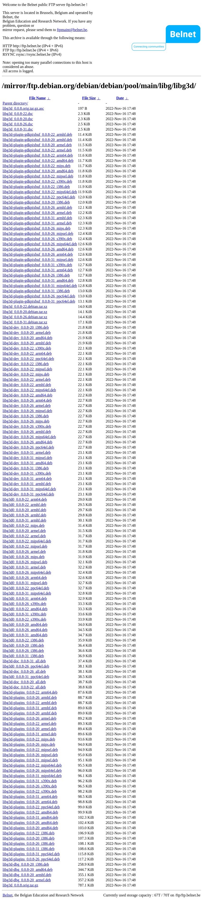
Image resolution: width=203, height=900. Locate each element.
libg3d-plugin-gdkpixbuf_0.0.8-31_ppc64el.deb (39, 301)
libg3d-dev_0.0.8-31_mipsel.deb (27, 458)
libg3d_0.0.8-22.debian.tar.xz (25, 307)
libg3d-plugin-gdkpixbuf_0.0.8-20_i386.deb (36, 202)
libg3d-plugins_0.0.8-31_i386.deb (28, 849)
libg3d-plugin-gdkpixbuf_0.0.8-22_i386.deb (36, 187)
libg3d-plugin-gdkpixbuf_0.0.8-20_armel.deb (37, 145)
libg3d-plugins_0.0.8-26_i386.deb (28, 843)
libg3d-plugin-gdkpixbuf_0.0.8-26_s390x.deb (37, 239)
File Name (37, 98)
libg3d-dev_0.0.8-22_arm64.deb (27, 353)
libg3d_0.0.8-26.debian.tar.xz (25, 317)
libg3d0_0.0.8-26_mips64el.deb (27, 572)
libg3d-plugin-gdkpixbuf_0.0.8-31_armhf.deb (37, 218)
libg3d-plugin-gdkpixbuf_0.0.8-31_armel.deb (37, 223)
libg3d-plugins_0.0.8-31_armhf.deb (30, 708)
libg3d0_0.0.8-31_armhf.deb (24, 520)
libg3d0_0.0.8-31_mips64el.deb (27, 593)
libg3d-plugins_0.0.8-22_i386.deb (28, 833)
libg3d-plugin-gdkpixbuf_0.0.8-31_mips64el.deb (40, 286)
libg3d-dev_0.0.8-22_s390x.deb (27, 348)
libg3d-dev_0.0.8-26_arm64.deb (27, 400)
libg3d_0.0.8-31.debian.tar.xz (25, 322)
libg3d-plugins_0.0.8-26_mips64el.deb (32, 770)
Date (120, 98)
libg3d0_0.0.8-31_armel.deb (24, 567)
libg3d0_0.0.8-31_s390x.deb (24, 614)
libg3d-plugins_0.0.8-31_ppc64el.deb (31, 854)
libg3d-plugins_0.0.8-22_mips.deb (29, 739)
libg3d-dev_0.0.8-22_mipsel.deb (27, 369)
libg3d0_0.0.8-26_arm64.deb (25, 578)
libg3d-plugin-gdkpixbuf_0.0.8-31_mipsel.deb (38, 260)
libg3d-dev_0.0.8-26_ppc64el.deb (28, 447)
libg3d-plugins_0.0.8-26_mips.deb (29, 744)
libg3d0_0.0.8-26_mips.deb (23, 557)
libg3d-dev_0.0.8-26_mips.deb (26, 421)
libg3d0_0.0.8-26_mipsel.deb (25, 562)
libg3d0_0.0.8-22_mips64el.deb (27, 541)
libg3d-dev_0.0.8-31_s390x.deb (27, 473)
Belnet (8, 895)
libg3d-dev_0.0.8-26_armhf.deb (27, 432)
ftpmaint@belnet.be (72, 30)
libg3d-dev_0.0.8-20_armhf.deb (27, 343)
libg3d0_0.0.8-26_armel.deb (24, 552)
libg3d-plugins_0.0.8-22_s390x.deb (30, 791)
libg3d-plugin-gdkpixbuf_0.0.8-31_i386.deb (36, 291)
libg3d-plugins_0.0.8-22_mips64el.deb (32, 765)
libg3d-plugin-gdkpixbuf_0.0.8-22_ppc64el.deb (39, 197)
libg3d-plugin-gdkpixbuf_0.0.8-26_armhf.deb (37, 207)
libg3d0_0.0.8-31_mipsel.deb (25, 583)
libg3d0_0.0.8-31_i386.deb (23, 656)
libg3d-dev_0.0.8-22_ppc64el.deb (28, 359)
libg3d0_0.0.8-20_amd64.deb (25, 625)
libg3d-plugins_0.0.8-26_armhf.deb (30, 697)
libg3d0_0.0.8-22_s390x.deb (24, 619)
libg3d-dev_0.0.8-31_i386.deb (26, 468)
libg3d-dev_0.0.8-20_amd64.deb (27, 338)
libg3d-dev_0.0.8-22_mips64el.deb (29, 390)
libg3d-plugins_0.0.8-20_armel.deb (29, 729)
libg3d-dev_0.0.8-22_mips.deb (26, 374)
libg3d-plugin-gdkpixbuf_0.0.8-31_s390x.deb (37, 265)
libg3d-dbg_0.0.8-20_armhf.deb (27, 875)
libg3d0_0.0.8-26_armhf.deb (24, 515)
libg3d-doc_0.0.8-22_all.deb (24, 687)
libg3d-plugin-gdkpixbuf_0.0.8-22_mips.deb (37, 166)
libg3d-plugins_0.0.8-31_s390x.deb (30, 781)
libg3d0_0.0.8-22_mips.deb (23, 525)
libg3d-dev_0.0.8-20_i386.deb (26, 327)
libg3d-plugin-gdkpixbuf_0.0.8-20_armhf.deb (37, 140)
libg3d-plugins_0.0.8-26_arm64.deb (30, 802)
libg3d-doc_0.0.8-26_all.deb (24, 671)
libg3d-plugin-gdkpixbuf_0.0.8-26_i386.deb (36, 275)
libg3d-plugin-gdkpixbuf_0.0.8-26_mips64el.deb (40, 244)
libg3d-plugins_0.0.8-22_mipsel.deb (30, 750)
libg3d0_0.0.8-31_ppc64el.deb (26, 677)
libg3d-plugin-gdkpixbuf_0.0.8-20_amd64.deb (38, 171)
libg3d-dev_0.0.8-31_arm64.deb (27, 479)
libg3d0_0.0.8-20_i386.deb (23, 645)
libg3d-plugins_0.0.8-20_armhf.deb (30, 713)
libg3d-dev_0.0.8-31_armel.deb (27, 452)
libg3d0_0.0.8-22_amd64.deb (25, 609)
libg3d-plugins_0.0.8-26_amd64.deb (30, 823)
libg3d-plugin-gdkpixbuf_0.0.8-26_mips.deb (37, 228)
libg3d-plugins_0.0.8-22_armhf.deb (30, 703)
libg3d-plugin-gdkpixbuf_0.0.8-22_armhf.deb (37, 134)
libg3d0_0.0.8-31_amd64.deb (25, 635)
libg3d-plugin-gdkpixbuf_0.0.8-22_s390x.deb (37, 181)
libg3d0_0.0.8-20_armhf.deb (24, 510)
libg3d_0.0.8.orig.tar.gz (20, 885)
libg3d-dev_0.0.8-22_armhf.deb (27, 385)
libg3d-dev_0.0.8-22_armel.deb (27, 379)
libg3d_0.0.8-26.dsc (18, 124)
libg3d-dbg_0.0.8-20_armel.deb (27, 880)
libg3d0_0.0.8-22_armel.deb (24, 536)
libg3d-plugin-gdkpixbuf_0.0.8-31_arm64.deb (38, 270)
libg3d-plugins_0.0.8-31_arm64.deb (30, 797)
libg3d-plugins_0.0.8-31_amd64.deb (30, 817)
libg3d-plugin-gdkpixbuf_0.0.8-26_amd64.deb (38, 249)
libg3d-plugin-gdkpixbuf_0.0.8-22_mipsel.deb (38, 176)
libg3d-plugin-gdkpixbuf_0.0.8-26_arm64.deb (38, 254)
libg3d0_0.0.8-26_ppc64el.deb (26, 666)
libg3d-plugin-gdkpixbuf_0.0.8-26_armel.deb (37, 213)
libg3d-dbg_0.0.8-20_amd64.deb (27, 870)
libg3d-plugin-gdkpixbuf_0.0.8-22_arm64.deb (38, 155)
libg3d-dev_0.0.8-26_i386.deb (26, 416)
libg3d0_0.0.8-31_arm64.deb (25, 598)
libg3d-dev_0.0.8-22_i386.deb (26, 364)
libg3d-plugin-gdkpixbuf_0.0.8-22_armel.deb (37, 150)
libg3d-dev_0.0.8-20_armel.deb (27, 333)
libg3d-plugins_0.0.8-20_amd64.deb (30, 828)
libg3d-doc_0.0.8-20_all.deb (24, 682)
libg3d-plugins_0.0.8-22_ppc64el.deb (31, 807)
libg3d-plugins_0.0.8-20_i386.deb (28, 838)
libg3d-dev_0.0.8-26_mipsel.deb (27, 411)
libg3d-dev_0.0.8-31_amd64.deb (27, 463)
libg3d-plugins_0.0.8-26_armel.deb (29, 718)
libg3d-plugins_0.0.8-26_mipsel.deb (30, 755)
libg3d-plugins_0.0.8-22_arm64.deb (30, 692)
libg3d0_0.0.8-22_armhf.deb (24, 505)
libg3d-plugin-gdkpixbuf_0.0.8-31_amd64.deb (38, 280)
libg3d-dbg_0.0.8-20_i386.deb (26, 864)
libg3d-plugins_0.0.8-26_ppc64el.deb (31, 859)
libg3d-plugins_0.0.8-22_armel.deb (29, 724)
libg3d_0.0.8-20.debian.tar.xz (25, 312)
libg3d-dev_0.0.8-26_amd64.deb (27, 442)
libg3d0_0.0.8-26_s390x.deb (24, 604)
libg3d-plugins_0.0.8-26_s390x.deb (30, 786)
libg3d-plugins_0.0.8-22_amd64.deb (30, 812)
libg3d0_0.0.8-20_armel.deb (24, 531)
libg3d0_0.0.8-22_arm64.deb (25, 499)
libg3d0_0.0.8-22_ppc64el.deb (26, 588)
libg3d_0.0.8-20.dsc (18, 119)
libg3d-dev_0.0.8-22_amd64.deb (27, 395)
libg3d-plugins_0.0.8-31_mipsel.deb (30, 760)
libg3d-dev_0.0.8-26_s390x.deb (27, 426)
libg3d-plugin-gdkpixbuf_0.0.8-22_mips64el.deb (40, 192)
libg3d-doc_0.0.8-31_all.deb (24, 661)
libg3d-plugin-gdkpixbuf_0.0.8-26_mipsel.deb (38, 234)
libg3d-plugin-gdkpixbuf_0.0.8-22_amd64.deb (38, 161)
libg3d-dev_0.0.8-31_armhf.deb (27, 484)
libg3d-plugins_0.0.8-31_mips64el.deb (32, 776)
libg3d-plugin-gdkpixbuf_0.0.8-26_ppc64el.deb (39, 296)
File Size (89, 98)
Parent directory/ (15, 103)
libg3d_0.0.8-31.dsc (18, 129)
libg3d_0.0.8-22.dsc (18, 114)
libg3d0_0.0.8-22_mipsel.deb (25, 546)
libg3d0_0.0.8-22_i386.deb (23, 640)
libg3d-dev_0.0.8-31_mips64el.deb (29, 489)
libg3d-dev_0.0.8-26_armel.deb (27, 406)
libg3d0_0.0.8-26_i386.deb (23, 651)
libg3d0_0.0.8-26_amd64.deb (25, 630)
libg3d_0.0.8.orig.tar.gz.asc (23, 108)
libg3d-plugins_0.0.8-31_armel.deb (29, 734)
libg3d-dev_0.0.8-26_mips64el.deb (29, 437)
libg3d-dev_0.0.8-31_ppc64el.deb (28, 494)
